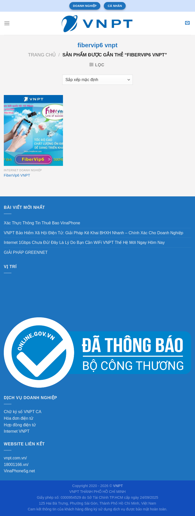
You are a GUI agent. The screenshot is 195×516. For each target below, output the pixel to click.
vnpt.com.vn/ (15, 458)
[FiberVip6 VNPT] (33, 130)
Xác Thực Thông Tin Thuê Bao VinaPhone (42, 223)
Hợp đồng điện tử (20, 425)
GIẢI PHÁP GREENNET (25, 252)
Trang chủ (42, 54)
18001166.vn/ (16, 464)
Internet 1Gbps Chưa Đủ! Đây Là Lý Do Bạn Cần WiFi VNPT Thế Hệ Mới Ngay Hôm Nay (84, 242)
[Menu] (7, 23)
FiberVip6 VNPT (17, 175)
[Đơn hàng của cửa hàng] (97, 80)
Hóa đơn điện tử (18, 418)
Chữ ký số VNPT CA (22, 412)
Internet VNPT (16, 431)
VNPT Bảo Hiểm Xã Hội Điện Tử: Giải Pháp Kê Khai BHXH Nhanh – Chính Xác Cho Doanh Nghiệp (93, 233)
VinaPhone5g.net (19, 471)
